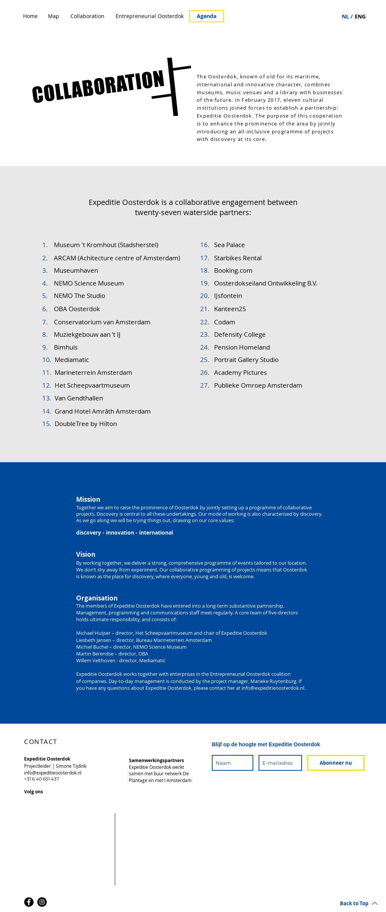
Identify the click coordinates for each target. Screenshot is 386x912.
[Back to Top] (359, 903)
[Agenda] (206, 16)
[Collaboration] (87, 16)
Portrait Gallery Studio (246, 359)
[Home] (30, 16)
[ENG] (360, 17)
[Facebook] (29, 902)
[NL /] (347, 17)
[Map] (53, 16)
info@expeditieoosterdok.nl (273, 687)
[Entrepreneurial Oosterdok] (149, 16)
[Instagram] (42, 902)
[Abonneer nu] (336, 763)
